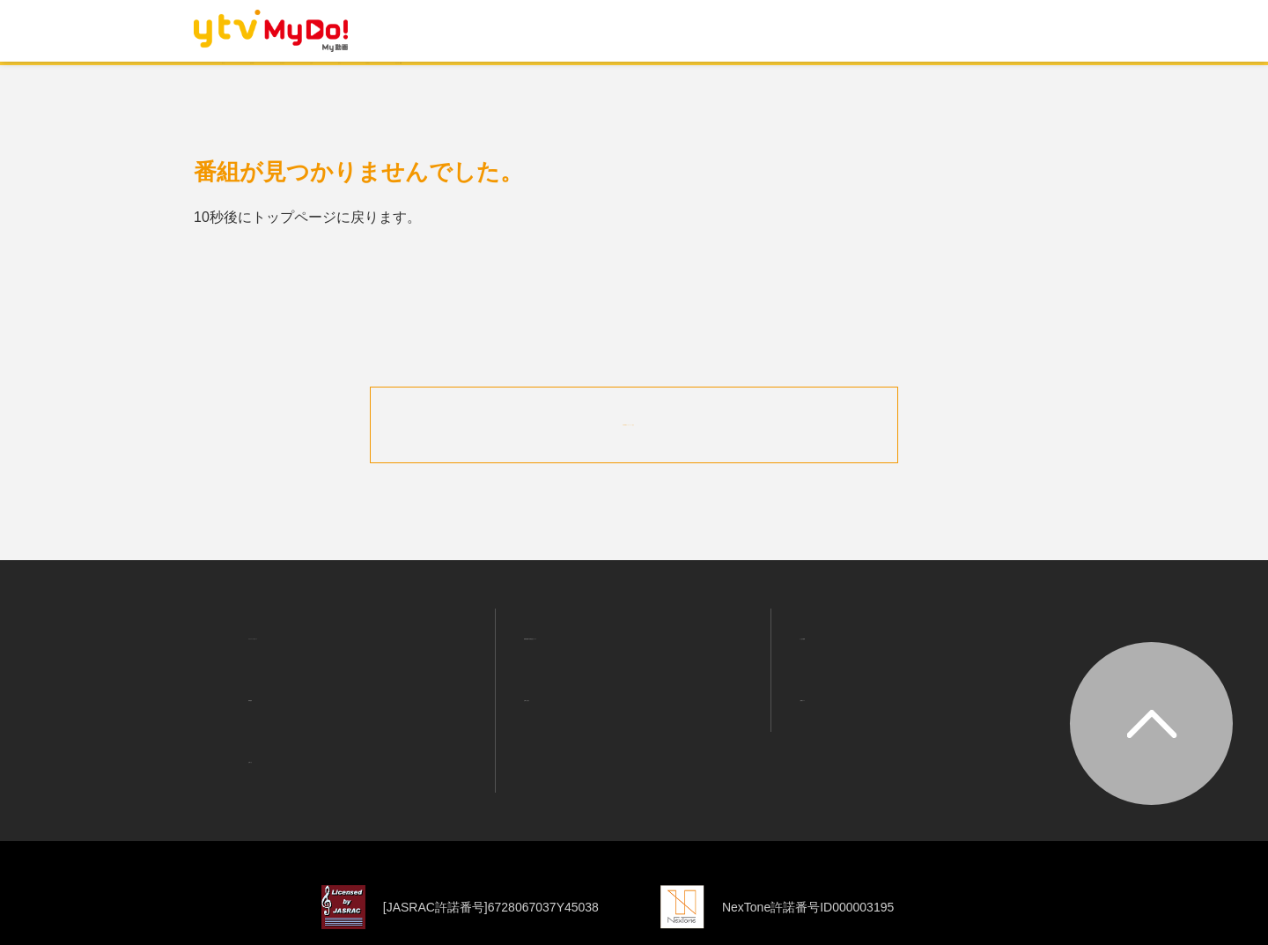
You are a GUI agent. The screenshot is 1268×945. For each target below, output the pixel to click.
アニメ (607, 81)
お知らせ (263, 703)
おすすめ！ (337, 81)
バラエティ (696, 81)
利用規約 (263, 662)
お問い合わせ (553, 662)
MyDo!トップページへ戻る (634, 422)
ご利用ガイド (828, 662)
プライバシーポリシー (305, 622)
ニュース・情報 (814, 81)
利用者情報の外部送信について (609, 622)
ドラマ (531, 81)
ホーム (247, 81)
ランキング (441, 81)
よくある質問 (828, 622)
